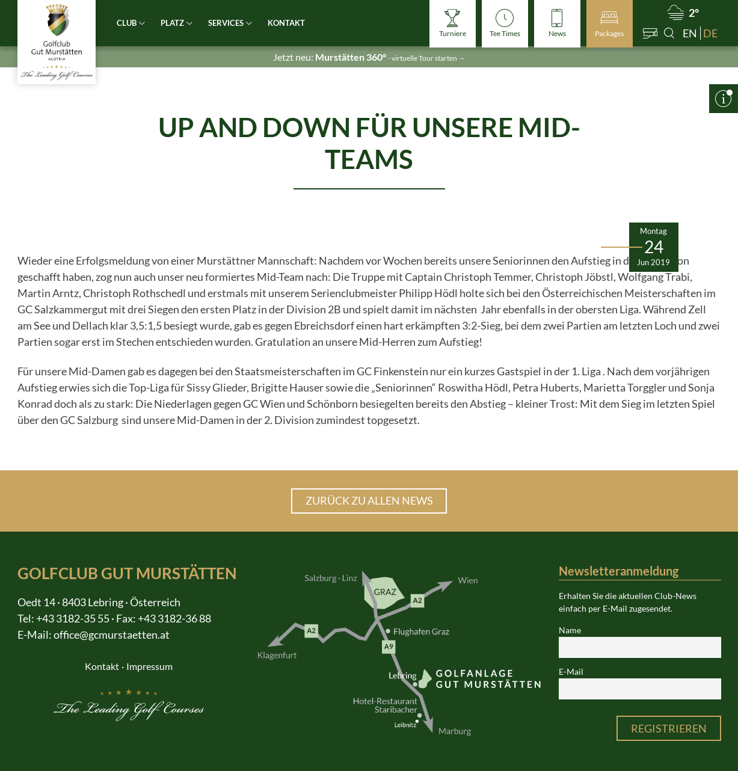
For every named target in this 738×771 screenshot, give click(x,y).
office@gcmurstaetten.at (112, 634)
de (710, 33)
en (690, 33)
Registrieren (669, 728)
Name (570, 630)
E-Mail (571, 672)
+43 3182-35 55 (72, 618)
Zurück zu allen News (369, 500)
